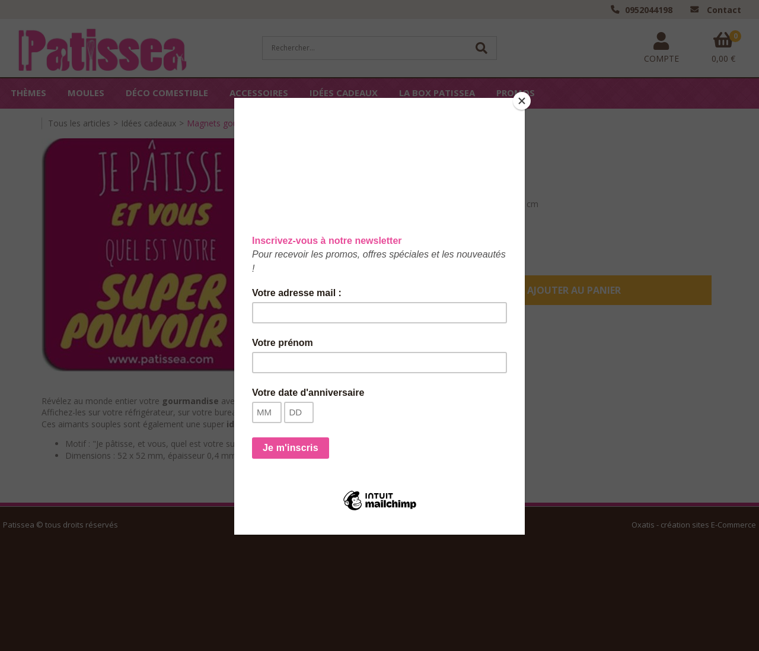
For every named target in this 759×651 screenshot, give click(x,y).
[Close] (522, 101)
